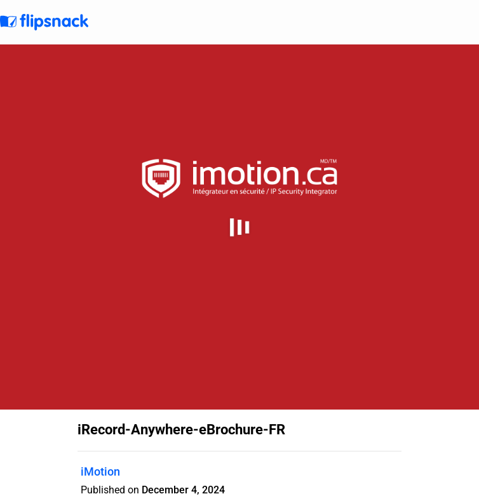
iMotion (100, 471)
